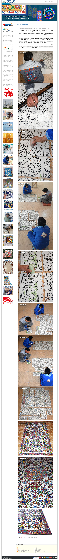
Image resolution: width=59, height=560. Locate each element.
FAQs (40, 555)
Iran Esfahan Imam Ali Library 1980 (8, 52)
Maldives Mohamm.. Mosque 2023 (8, 81)
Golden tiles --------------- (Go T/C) (8, 40)
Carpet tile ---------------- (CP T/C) (8, 41)
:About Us (53, 1)
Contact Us (17, 555)
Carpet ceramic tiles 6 (20, 549)
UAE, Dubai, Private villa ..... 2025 (8, 85)
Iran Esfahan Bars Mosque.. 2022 (8, 76)
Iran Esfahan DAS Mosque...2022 (8, 75)
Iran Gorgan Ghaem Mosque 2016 (8, 66)
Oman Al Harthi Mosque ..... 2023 (8, 80)
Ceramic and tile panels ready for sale (23, 550)
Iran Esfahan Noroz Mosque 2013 (8, 61)
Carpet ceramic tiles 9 (38, 549)
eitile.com (10, 558)
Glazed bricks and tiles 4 (39, 552)
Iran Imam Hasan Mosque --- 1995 (8, 55)
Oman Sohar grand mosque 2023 (8, 79)
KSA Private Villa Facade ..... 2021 (8, 74)
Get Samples (19, 552)
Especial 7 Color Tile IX (21, 551)
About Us (14, 555)
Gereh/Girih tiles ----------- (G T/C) (8, 39)
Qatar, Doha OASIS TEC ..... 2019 (8, 71)
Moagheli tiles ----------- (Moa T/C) (8, 36)
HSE (38, 555)
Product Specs (34, 555)
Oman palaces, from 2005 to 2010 (8, 57)
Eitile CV (25, 555)
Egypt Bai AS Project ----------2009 (8, 56)
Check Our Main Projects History (8, 51)
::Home (46, 1)
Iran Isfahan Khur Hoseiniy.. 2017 (8, 69)
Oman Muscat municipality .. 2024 (8, 84)
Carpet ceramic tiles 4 (20, 548)
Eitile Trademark (37, 550)
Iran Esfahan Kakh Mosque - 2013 (8, 62)
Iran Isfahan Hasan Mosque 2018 (8, 70)
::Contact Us (49, 1)
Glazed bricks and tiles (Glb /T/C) (8, 44)
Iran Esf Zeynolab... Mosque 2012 (8, 60)
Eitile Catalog (22, 555)
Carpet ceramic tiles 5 (38, 548)
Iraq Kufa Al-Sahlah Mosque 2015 (8, 65)
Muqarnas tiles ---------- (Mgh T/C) (8, 35)
